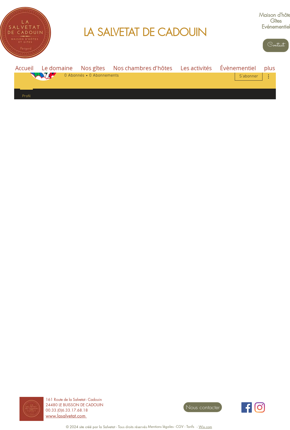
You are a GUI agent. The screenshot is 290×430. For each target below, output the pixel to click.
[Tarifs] (190, 426)
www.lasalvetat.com (66, 416)
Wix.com (205, 426)
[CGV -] (180, 426)
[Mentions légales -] (161, 426)
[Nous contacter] (202, 407)
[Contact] (276, 45)
